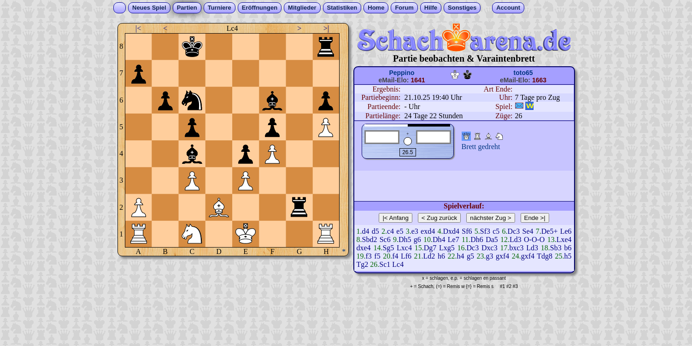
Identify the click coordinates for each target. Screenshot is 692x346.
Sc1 (384, 264)
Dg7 (430, 248)
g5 (470, 256)
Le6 (566, 231)
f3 (369, 256)
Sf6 (467, 231)
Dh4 (439, 239)
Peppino (401, 72)
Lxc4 (404, 248)
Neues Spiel (149, 7)
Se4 (527, 231)
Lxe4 (564, 239)
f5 (377, 256)
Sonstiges (462, 7)
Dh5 (405, 239)
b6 (568, 248)
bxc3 (516, 248)
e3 (414, 231)
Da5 (492, 239)
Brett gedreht (481, 146)
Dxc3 (489, 248)
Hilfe (430, 7)
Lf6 (406, 256)
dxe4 (364, 248)
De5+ (549, 231)
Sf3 (485, 231)
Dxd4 (451, 231)
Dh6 (476, 239)
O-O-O (534, 239)
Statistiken (342, 7)
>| (326, 28)
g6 (417, 239)
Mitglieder (302, 7)
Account (508, 7)
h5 (568, 256)
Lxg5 (447, 248)
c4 (390, 231)
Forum (404, 7)
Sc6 (385, 239)
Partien (187, 7)
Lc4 (398, 264)
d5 (375, 231)
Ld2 (429, 256)
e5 (399, 231)
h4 (460, 256)
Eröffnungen (259, 7)
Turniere (219, 7)
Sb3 (556, 248)
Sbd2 (369, 239)
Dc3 (514, 231)
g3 (489, 256)
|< (138, 28)
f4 (395, 256)
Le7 (453, 239)
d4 (365, 231)
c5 (496, 231)
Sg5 (388, 248)
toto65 (523, 72)
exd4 (428, 231)
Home (376, 7)
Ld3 (516, 239)
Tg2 (363, 264)
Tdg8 (544, 256)
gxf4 (502, 256)
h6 (441, 256)
